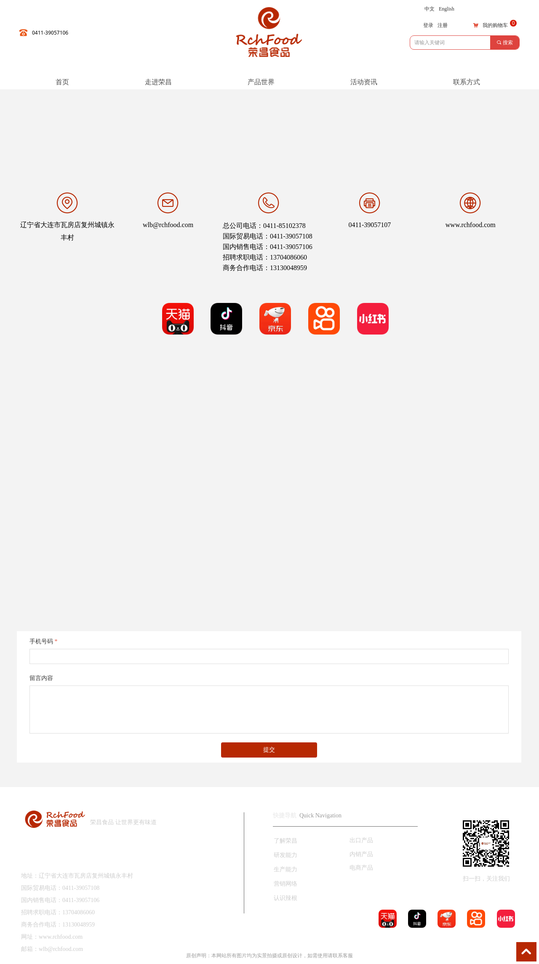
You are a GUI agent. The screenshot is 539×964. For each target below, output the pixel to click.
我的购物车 (495, 25)
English (446, 9)
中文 (429, 9)
